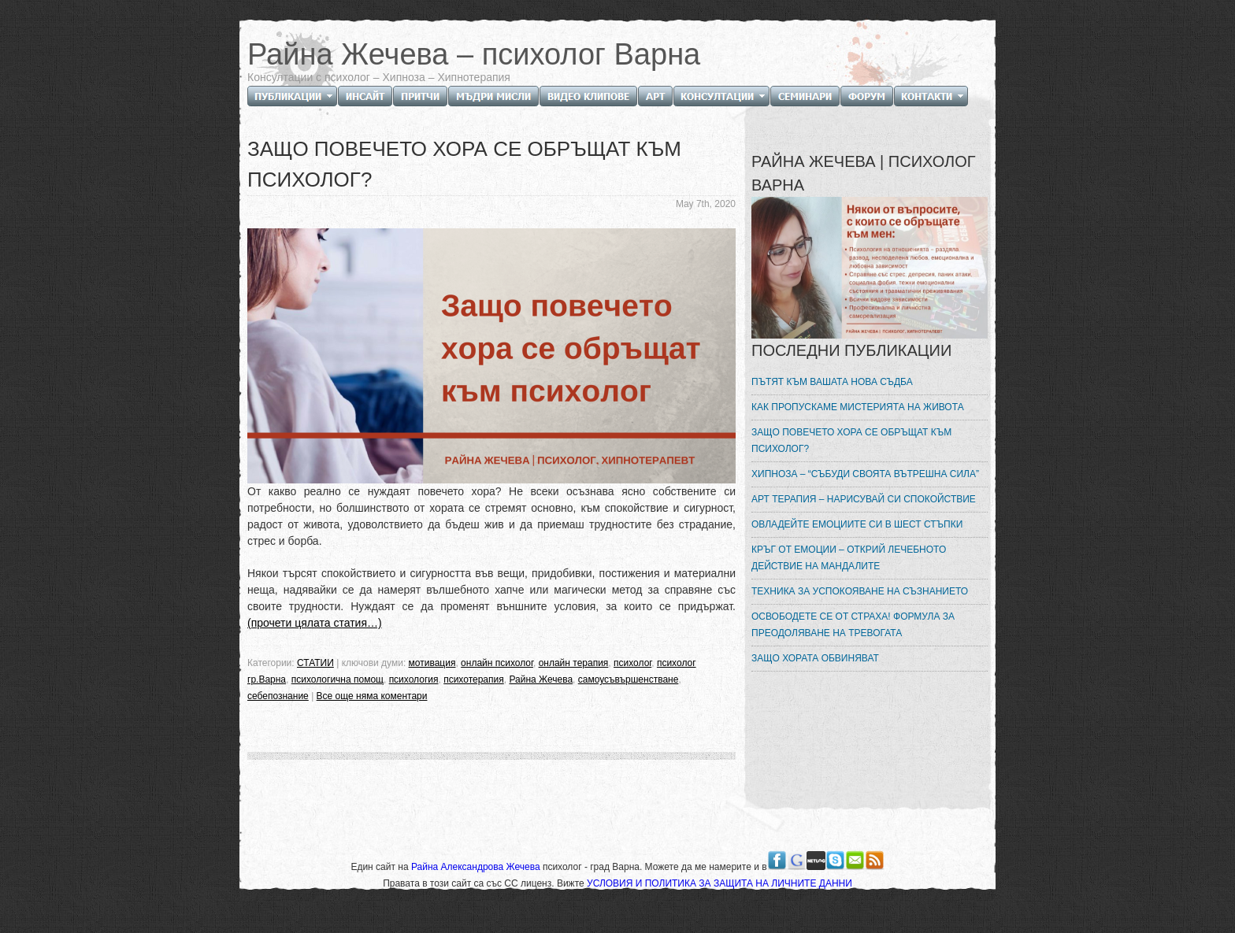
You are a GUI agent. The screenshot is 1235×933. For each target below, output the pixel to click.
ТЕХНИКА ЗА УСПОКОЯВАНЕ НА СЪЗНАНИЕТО (859, 591)
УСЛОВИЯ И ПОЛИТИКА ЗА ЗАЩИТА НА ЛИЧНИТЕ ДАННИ (719, 883)
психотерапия (473, 679)
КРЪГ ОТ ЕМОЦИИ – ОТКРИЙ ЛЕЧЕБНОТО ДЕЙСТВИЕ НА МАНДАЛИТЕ (848, 558)
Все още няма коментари (372, 696)
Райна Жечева (541, 679)
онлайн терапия (574, 662)
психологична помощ (337, 679)
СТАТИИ (315, 662)
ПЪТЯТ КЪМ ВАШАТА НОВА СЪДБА (832, 381)
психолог (632, 662)
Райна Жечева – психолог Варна (473, 54)
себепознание (278, 696)
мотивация (432, 662)
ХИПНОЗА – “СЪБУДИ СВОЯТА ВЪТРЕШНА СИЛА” (865, 473)
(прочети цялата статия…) (314, 622)
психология (414, 679)
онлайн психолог (497, 662)
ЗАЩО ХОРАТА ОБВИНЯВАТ (815, 658)
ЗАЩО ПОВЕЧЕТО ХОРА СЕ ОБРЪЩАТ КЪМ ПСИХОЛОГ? (851, 440)
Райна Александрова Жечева (477, 866)
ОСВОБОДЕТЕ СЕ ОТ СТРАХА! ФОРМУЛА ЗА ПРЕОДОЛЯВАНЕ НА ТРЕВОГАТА (853, 625)
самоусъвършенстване (628, 679)
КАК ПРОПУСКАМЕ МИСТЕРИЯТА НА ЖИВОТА (857, 407)
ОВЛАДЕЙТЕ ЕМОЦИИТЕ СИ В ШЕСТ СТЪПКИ (856, 524)
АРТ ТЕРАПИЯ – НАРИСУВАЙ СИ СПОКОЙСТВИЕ (863, 499)
